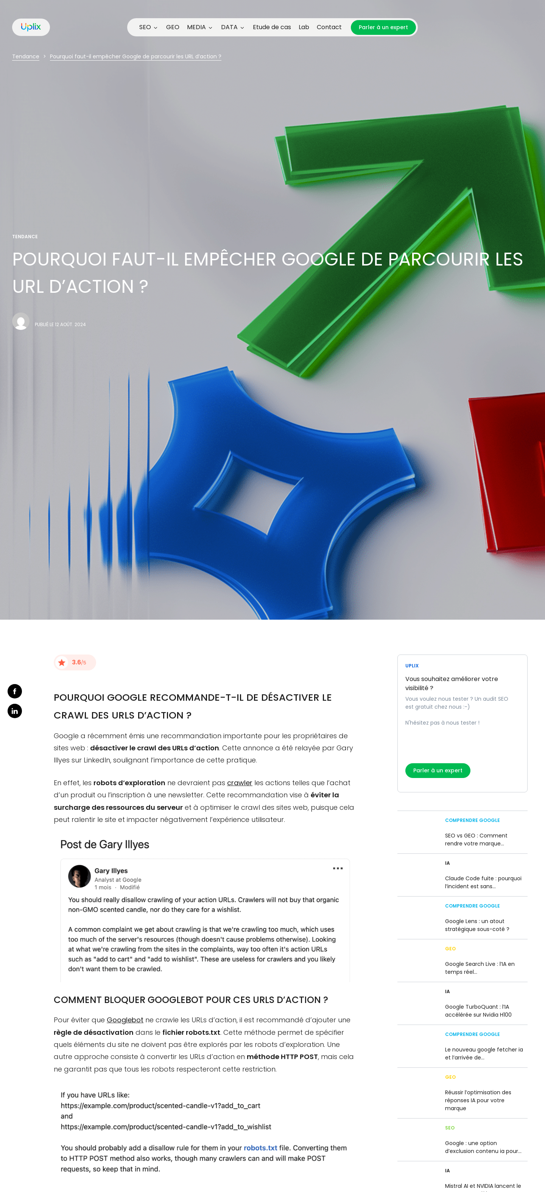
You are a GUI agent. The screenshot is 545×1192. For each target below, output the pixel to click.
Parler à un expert (383, 27)
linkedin (15, 711)
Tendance (25, 56)
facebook (15, 691)
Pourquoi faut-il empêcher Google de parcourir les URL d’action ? (135, 56)
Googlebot (125, 1020)
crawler (239, 782)
